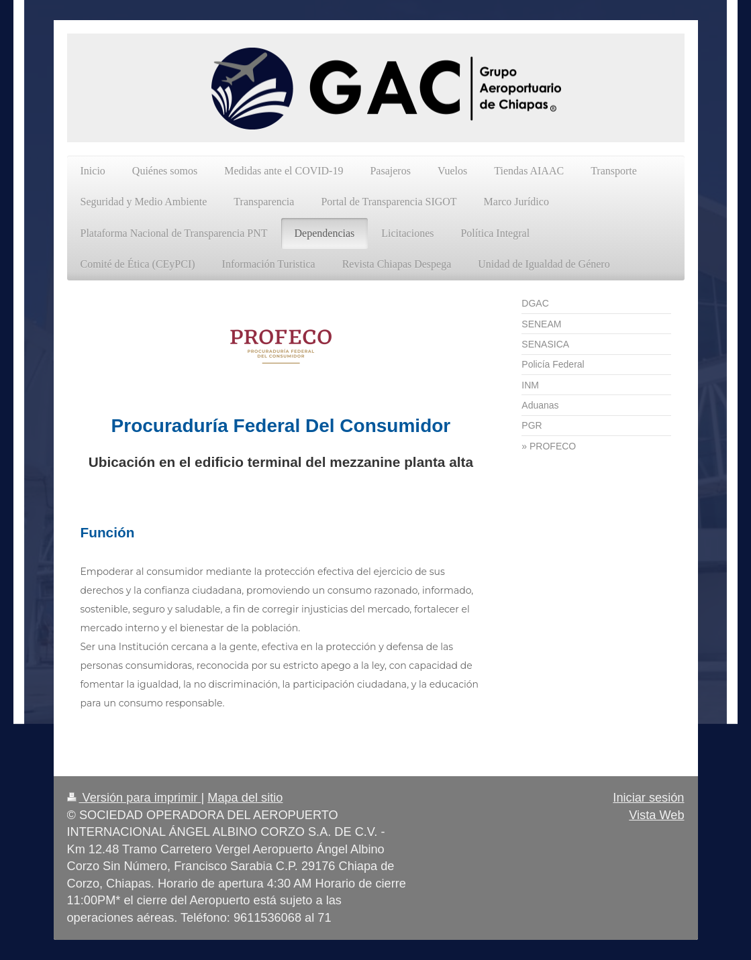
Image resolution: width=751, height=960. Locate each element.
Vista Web (656, 815)
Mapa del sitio (245, 797)
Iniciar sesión (648, 797)
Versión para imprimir (134, 797)
